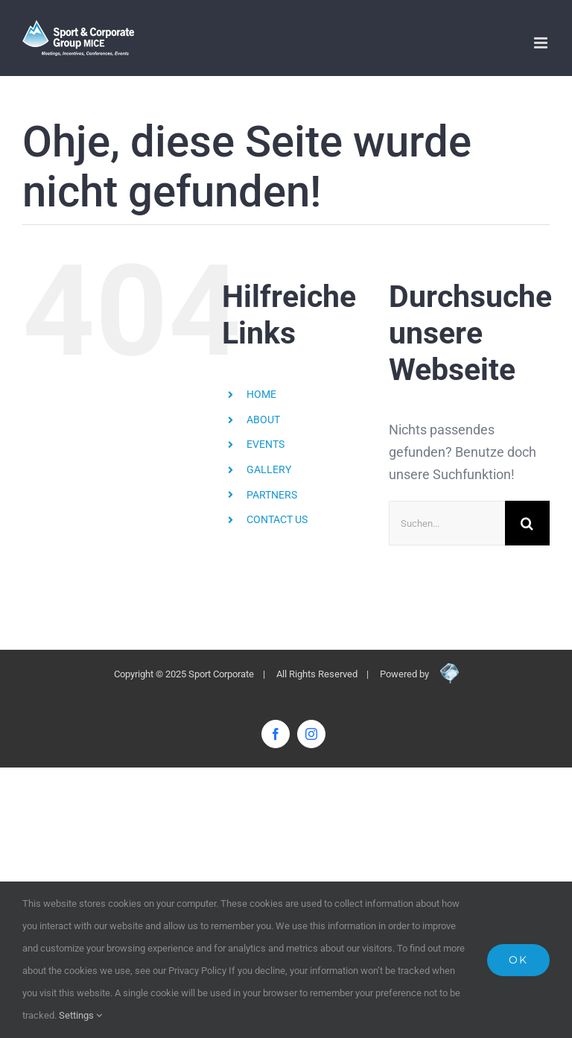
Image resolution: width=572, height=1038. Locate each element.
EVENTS (266, 444)
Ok (518, 959)
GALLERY (269, 469)
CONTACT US (277, 519)
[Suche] (527, 523)
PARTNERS (272, 495)
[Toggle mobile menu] (542, 43)
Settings (80, 1015)
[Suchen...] (447, 523)
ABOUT (263, 419)
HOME (261, 394)
